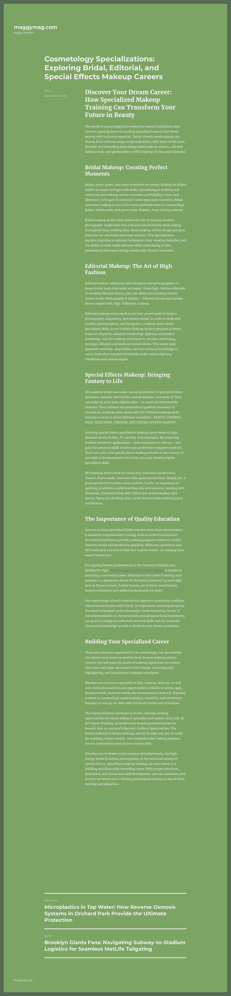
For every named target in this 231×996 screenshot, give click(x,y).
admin (48, 90)
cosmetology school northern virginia (137, 570)
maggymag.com (35, 27)
